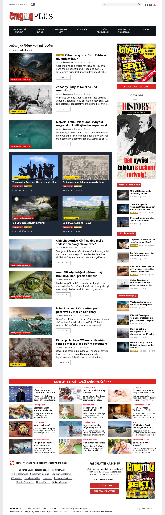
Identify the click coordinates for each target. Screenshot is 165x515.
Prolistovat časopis (136, 86)
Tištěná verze (104, 485)
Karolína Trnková (66, 62)
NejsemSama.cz (59, 482)
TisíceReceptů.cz (20, 473)
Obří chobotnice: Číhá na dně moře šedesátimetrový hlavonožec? (79, 242)
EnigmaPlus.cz (136, 94)
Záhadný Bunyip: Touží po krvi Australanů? (76, 88)
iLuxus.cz (47, 478)
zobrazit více (63, 77)
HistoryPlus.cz (43, 482)
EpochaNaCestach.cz (62, 473)
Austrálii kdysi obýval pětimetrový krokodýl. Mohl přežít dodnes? (79, 274)
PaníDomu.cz (58, 469)
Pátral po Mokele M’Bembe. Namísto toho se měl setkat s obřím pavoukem (81, 341)
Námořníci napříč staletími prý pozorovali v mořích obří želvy (77, 310)
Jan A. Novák (19, 190)
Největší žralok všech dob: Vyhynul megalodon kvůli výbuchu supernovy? (81, 123)
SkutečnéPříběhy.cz (39, 473)
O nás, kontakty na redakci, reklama (41, 508)
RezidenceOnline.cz (63, 478)
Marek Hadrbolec (65, 279)
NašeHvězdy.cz (42, 469)
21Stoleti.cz (16, 478)
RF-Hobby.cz (149, 508)
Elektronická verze (104, 491)
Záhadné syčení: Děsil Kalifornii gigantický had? (81, 56)
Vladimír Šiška (20, 231)
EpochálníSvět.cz (32, 478)
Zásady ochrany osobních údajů (74, 508)
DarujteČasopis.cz (25, 482)
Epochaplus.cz (26, 469)
